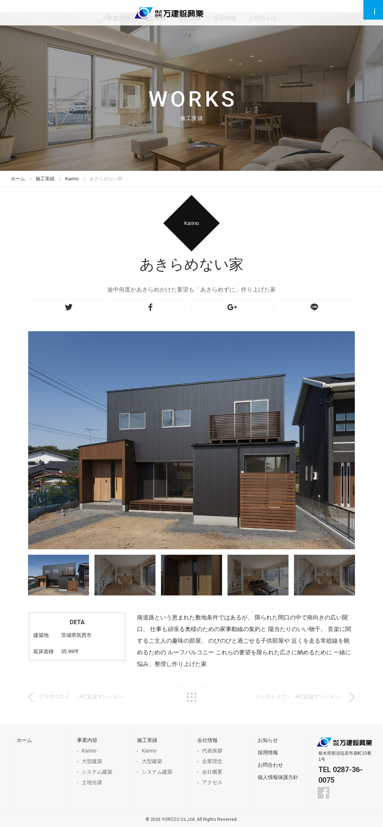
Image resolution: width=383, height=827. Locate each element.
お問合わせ (290, 12)
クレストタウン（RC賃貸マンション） (299, 696)
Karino (72, 178)
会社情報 (218, 12)
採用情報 (253, 12)
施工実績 (184, 12)
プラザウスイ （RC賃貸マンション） (83, 696)
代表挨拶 (212, 751)
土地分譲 (92, 782)
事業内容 (150, 12)
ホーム (18, 178)
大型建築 (92, 761)
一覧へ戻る (191, 697)
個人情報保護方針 (278, 777)
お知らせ (268, 740)
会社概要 (212, 772)
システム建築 (97, 772)
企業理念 (212, 761)
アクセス (212, 782)
